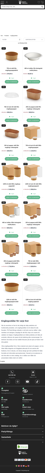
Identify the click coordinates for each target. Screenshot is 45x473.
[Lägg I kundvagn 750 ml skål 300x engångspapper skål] (33, 274)
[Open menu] (2, 2)
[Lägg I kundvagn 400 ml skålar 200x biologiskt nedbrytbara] (11, 236)
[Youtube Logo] (27, 381)
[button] (22, 426)
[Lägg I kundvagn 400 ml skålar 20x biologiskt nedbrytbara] (33, 81)
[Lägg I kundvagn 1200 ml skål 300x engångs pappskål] (11, 197)
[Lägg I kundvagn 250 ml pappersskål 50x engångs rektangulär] (33, 120)
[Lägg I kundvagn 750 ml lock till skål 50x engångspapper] (11, 120)
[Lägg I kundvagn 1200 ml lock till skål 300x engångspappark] (33, 197)
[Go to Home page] (23, 2)
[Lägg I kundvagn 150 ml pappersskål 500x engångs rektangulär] (33, 236)
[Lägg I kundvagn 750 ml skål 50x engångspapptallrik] (11, 81)
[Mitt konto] (7, 2)
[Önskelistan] (39, 2)
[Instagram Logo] (17, 381)
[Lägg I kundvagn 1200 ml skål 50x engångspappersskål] (11, 313)
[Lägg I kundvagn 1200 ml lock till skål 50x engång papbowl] (33, 313)
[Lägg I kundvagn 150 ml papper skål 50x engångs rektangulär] (11, 159)
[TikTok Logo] (37, 381)
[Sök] (42, 7)
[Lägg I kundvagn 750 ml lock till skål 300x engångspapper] (33, 159)
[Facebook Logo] (8, 381)
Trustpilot (2, 361)
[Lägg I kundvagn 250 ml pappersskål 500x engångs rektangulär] (11, 274)
